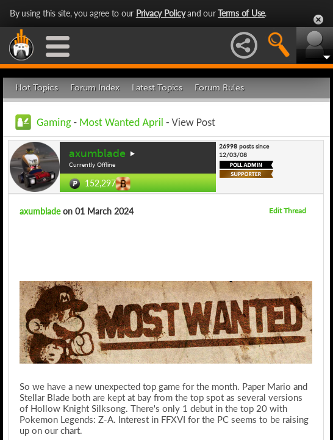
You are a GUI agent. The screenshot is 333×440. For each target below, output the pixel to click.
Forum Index (95, 87)
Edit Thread (287, 210)
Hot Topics (36, 87)
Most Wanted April (121, 122)
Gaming (54, 122)
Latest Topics (157, 87)
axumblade (97, 153)
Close (318, 19)
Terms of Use (241, 13)
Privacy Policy (160, 13)
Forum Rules (219, 87)
